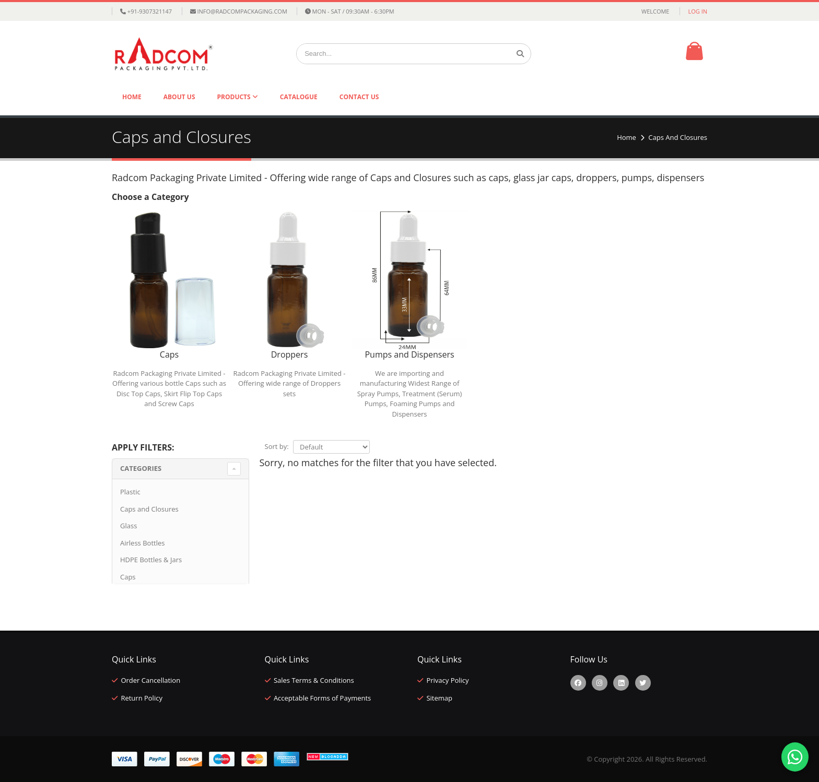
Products (234, 96)
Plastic (130, 491)
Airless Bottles (142, 543)
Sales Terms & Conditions (314, 680)
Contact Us (359, 96)
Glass (128, 525)
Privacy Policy (447, 680)
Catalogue (299, 96)
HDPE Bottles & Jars (151, 559)
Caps (128, 577)
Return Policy (141, 698)
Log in (697, 11)
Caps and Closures (149, 509)
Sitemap (439, 698)
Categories (140, 468)
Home (132, 96)
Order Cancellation (150, 680)
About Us (179, 96)
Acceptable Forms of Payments (322, 698)
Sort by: (277, 446)
